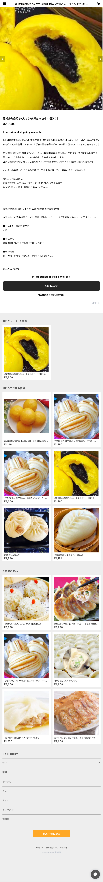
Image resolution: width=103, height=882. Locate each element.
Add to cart (51, 286)
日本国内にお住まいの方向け (51, 295)
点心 (4, 791)
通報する (96, 303)
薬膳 (4, 772)
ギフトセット (8, 809)
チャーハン (7, 800)
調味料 (5, 819)
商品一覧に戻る (51, 833)
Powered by (51, 852)
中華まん (6, 781)
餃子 (4, 763)
